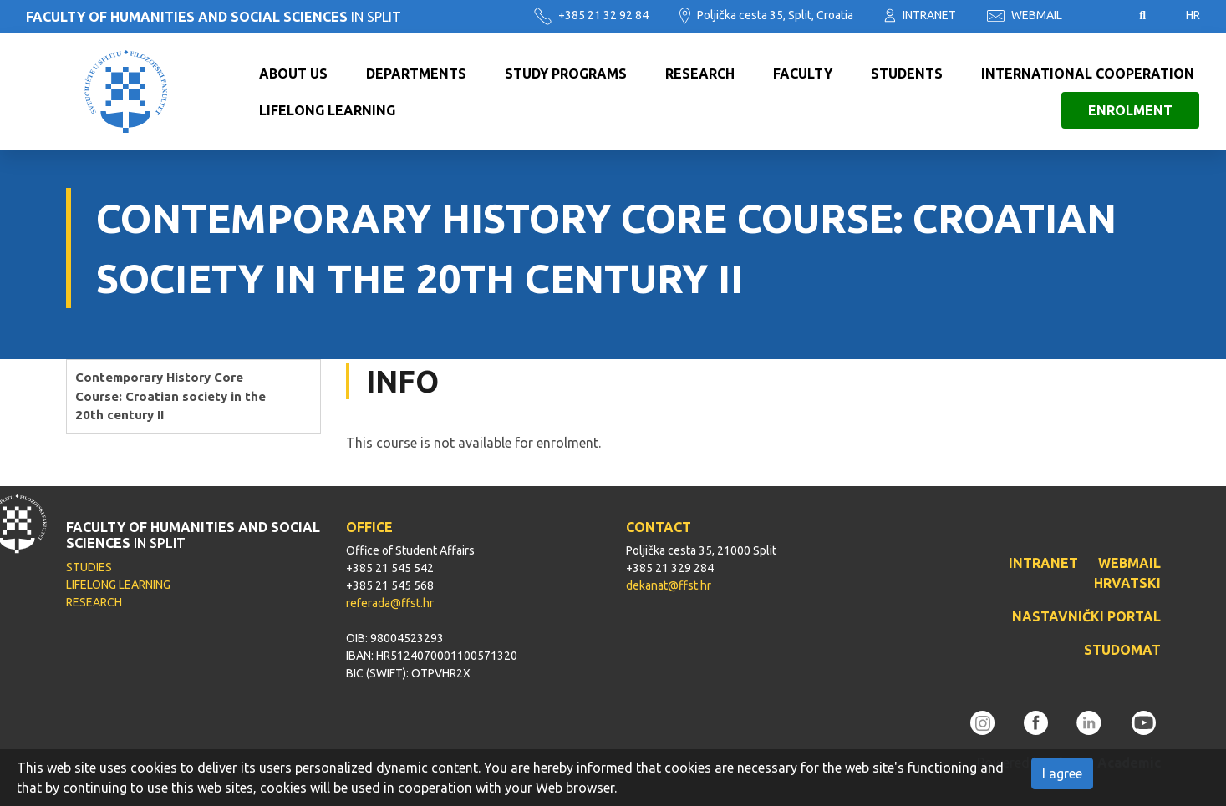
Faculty (802, 73)
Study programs (566, 73)
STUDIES (89, 567)
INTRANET (920, 15)
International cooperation (1087, 73)
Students (907, 73)
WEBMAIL (1024, 15)
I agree (1062, 773)
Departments (416, 73)
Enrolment (1130, 110)
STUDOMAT (1122, 649)
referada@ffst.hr (390, 603)
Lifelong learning (327, 110)
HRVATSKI (1127, 583)
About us (293, 73)
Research (700, 73)
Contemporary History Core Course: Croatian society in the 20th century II (170, 396)
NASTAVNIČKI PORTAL (1086, 616)
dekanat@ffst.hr (668, 585)
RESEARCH (94, 602)
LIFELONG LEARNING (118, 584)
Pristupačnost (1100, 16)
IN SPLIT (213, 16)
